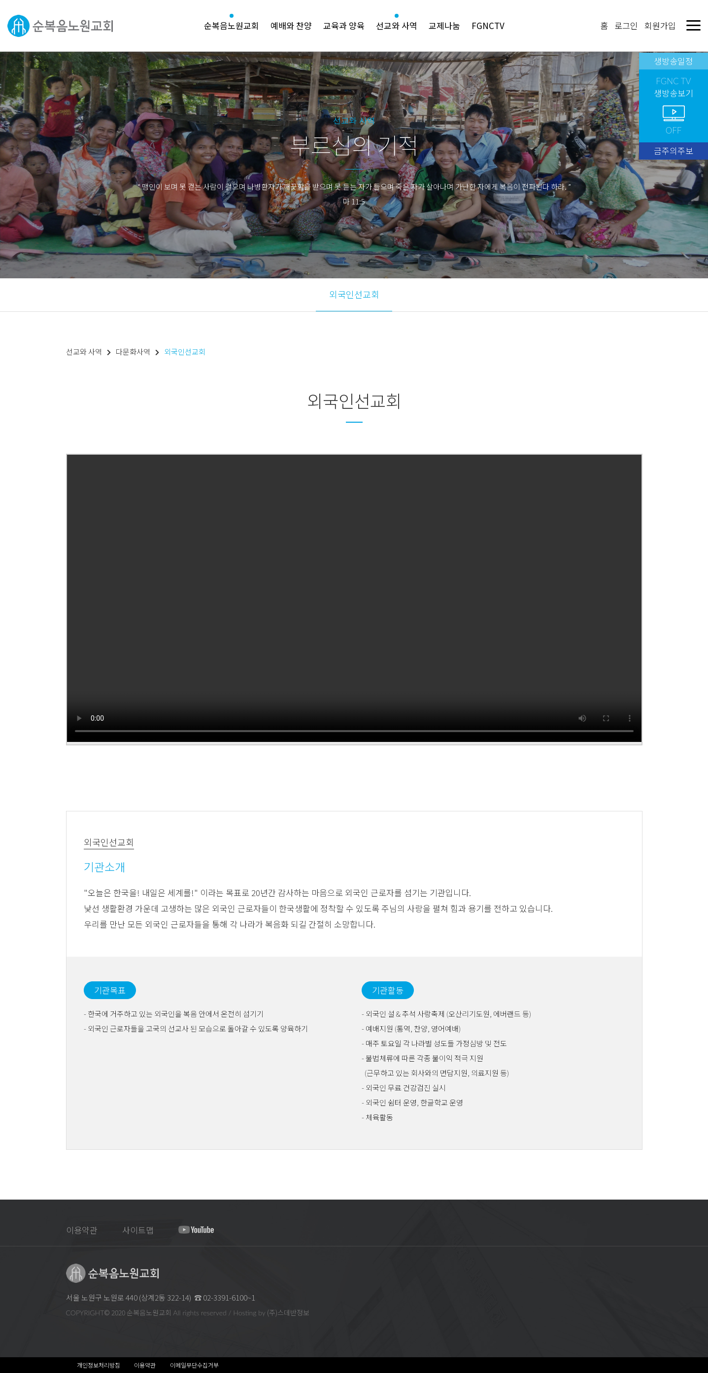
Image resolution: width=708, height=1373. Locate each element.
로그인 (626, 25)
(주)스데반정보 (288, 1312)
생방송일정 (673, 61)
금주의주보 (673, 150)
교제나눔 (444, 25)
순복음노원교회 (231, 25)
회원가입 (660, 25)
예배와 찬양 (291, 25)
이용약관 (82, 1230)
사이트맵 (138, 1230)
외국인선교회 (354, 294)
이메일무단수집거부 (194, 1365)
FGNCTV (488, 25)
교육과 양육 (344, 25)
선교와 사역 (396, 25)
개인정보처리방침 (98, 1365)
